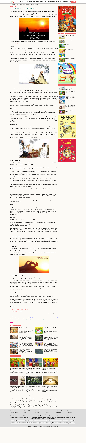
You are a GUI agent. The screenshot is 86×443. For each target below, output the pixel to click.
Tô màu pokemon (69, 415)
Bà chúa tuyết (60, 420)
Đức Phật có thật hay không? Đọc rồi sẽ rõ (20, 309)
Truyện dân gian (43, 1)
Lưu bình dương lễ (65, 420)
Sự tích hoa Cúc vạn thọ (69, 49)
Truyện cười (58, 1)
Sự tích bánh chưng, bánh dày (70, 40)
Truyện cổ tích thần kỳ (13, 414)
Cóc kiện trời (36, 420)
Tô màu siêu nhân (25, 423)
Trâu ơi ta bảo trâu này (24, 422)
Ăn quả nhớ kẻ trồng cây (32, 422)
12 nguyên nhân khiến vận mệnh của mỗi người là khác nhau (28, 4)
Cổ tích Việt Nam (13, 410)
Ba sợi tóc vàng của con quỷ (70, 58)
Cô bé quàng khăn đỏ (23, 420)
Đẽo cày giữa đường (32, 423)
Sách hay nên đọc (70, 414)
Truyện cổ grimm (25, 412)
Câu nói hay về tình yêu (59, 415)
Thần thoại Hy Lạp (25, 415)
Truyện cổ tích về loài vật (14, 412)
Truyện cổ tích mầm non (50, 423)
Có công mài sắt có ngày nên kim (16, 423)
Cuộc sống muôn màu (48, 415)
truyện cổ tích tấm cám (41, 397)
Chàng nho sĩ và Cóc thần (69, 53)
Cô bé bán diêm (39, 422)
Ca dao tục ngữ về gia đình (43, 420)
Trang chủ (22, 1)
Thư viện (73, 1)
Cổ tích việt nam (29, 1)
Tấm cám (12, 420)
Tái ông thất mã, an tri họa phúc (18, 311)
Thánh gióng (17, 420)
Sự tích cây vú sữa (42, 423)
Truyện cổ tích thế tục (13, 415)
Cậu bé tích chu (17, 422)
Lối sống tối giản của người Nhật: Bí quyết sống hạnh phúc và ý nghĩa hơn (69, 88)
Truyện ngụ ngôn (51, 1)
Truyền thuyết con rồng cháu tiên (69, 423)
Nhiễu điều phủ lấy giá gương (59, 423)
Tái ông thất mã (52, 422)
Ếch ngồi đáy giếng (65, 422)
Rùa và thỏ (37, 423)
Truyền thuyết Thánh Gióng (69, 35)
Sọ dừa (13, 422)
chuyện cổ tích (20, 393)
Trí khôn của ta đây (30, 420)
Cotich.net (28, 393)
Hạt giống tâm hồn (58, 412)
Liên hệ (53, 418)
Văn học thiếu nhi (69, 412)
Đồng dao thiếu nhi (38, 415)
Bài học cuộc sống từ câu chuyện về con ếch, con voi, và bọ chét (70, 97)
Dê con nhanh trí (71, 422)
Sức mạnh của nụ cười (59, 414)
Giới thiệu (50, 418)
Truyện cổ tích (12, 4)
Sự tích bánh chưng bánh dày (52, 420)
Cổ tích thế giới (36, 1)
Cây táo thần (67, 44)
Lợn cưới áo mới (47, 414)
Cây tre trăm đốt (58, 422)
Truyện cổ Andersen (26, 414)
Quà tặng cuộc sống (66, 1)
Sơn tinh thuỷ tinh (72, 420)
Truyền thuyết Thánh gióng (32, 397)
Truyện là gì (46, 412)
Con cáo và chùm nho (46, 422)
